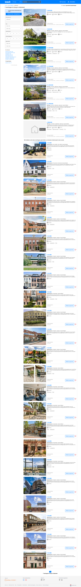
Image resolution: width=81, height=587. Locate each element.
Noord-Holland (10, 5)
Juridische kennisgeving (31, 585)
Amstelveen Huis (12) (9, 54)
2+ (13, 33)
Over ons (6, 585)
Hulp (15, 585)
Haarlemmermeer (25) (9, 51)
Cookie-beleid (24, 585)
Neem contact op (39, 585)
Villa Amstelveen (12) (9, 55)
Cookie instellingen (46, 585)
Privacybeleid (19, 585)
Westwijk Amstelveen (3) (9, 59)
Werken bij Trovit (11, 585)
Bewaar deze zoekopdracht (14, 14)
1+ (10, 33)
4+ (20, 33)
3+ (16, 33)
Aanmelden (72, 1)
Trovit (6, 5)
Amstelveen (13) (8, 53)
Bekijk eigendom (69, 24)
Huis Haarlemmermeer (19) (10, 52)
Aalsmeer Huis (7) (8, 62)
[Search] (39, 2)
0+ (7, 33)
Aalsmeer (16, 5)
